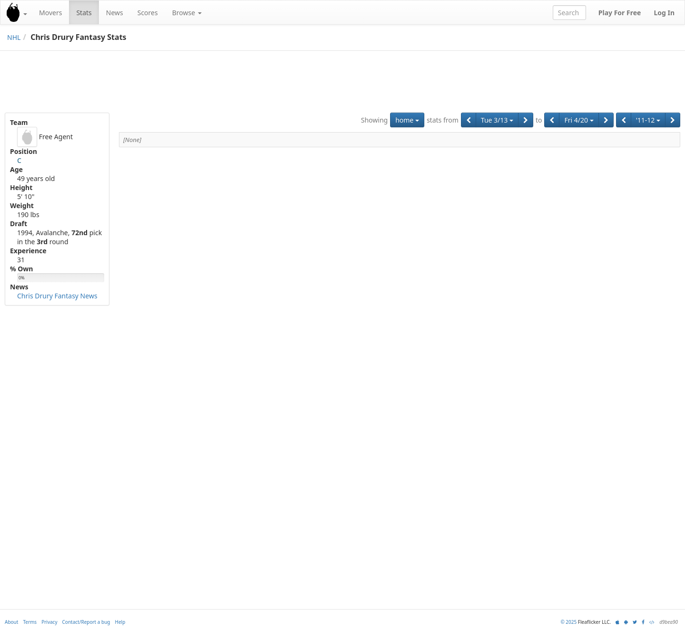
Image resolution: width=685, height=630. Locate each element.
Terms (30, 622)
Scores (147, 12)
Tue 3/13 (497, 119)
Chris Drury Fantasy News (57, 295)
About (11, 622)
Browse (187, 12)
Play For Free (619, 12)
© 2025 (568, 622)
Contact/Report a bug (86, 622)
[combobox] (569, 12)
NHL (13, 37)
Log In (664, 12)
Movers (50, 12)
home (407, 119)
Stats (83, 12)
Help (120, 622)
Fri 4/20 (578, 119)
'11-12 (648, 119)
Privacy (49, 622)
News (114, 12)
